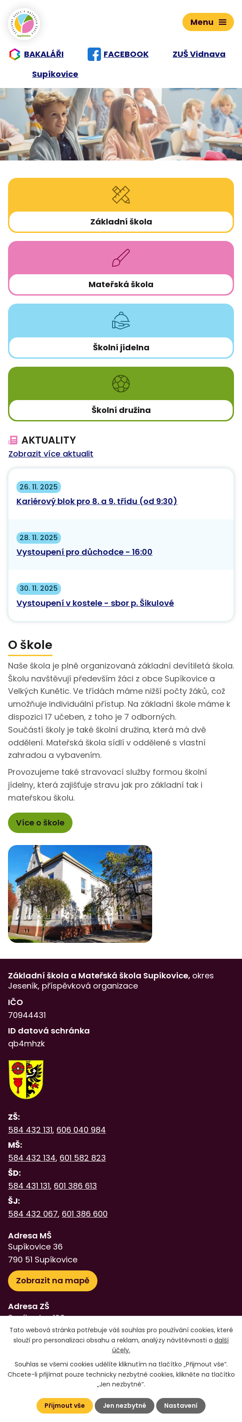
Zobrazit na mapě (52, 1280)
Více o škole (40, 822)
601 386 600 (85, 1213)
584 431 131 (29, 1185)
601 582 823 (83, 1157)
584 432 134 (32, 1157)
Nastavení (181, 1405)
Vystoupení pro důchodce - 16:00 (84, 551)
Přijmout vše (64, 1405)
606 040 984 (81, 1129)
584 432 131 (30, 1129)
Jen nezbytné (124, 1405)
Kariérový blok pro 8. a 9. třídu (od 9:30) (96, 501)
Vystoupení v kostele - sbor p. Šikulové (95, 603)
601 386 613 (75, 1185)
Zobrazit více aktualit (50, 454)
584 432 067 (33, 1213)
